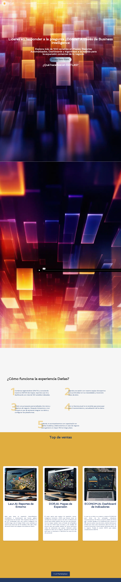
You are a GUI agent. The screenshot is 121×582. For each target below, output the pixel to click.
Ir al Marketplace (60, 574)
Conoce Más (20, 537)
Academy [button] (54, 3)
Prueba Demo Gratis (60, 59)
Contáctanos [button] (91, 3)
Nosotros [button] (78, 3)
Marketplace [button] (66, 3)
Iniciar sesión (103, 3)
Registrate (114, 3)
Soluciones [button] (42, 3)
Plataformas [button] (28, 3)
